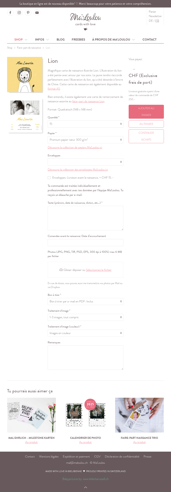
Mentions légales (49, 456)
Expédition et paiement (76, 456)
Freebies (78, 39)
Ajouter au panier (146, 111)
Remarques (54, 342)
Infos (42, 39)
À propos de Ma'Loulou (113, 39)
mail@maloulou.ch (77, 463)
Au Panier (146, 124)
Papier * (52, 133)
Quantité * (53, 117)
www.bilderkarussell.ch (96, 479)
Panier (152, 11)
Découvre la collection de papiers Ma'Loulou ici (75, 147)
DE (151, 20)
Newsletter (155, 16)
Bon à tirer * (54, 295)
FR (157, 20)
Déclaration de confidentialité (122, 456)
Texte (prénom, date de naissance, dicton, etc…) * (75, 203)
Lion (48, 48)
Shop (21, 39)
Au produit (31, 442)
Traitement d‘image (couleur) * (64, 326)
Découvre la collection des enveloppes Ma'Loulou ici (78, 169)
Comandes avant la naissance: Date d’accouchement (77, 236)
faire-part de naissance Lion (88, 101)
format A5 (54, 88)
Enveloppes (54, 155)
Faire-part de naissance (29, 48)
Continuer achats (146, 136)
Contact (150, 39)
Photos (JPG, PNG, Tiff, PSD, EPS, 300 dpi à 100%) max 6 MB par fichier (85, 254)
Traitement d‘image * (59, 311)
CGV (97, 456)
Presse (147, 456)
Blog (61, 39)
